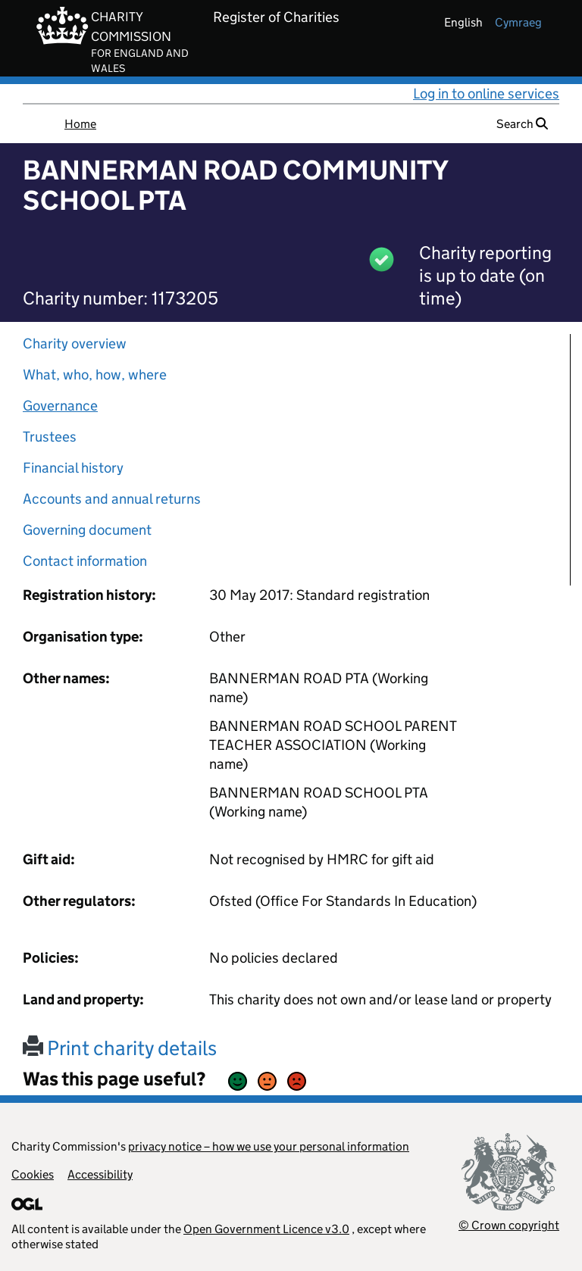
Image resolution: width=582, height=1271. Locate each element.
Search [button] (522, 124)
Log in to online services (486, 93)
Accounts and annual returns (112, 498)
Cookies (32, 1174)
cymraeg (518, 22)
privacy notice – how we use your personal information (268, 1146)
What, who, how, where (95, 374)
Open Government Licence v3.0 (266, 1229)
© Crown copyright (508, 1225)
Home (80, 124)
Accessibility (100, 1174)
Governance (60, 405)
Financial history (73, 467)
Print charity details (120, 1047)
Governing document (87, 530)
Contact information (85, 561)
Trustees (50, 436)
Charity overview (75, 343)
